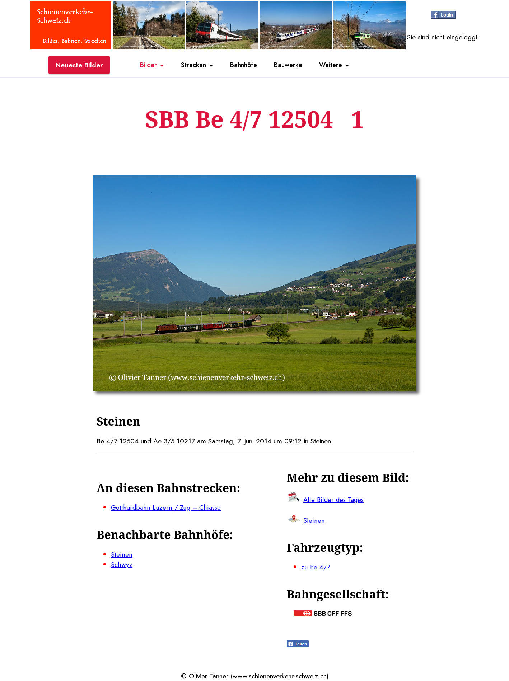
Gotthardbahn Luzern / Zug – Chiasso (167, 507)
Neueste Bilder (79, 66)
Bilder (143, 66)
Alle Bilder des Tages (334, 499)
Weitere (335, 66)
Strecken (190, 66)
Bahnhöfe (243, 66)
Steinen (121, 554)
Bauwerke (290, 66)
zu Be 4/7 (316, 567)
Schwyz (121, 564)
